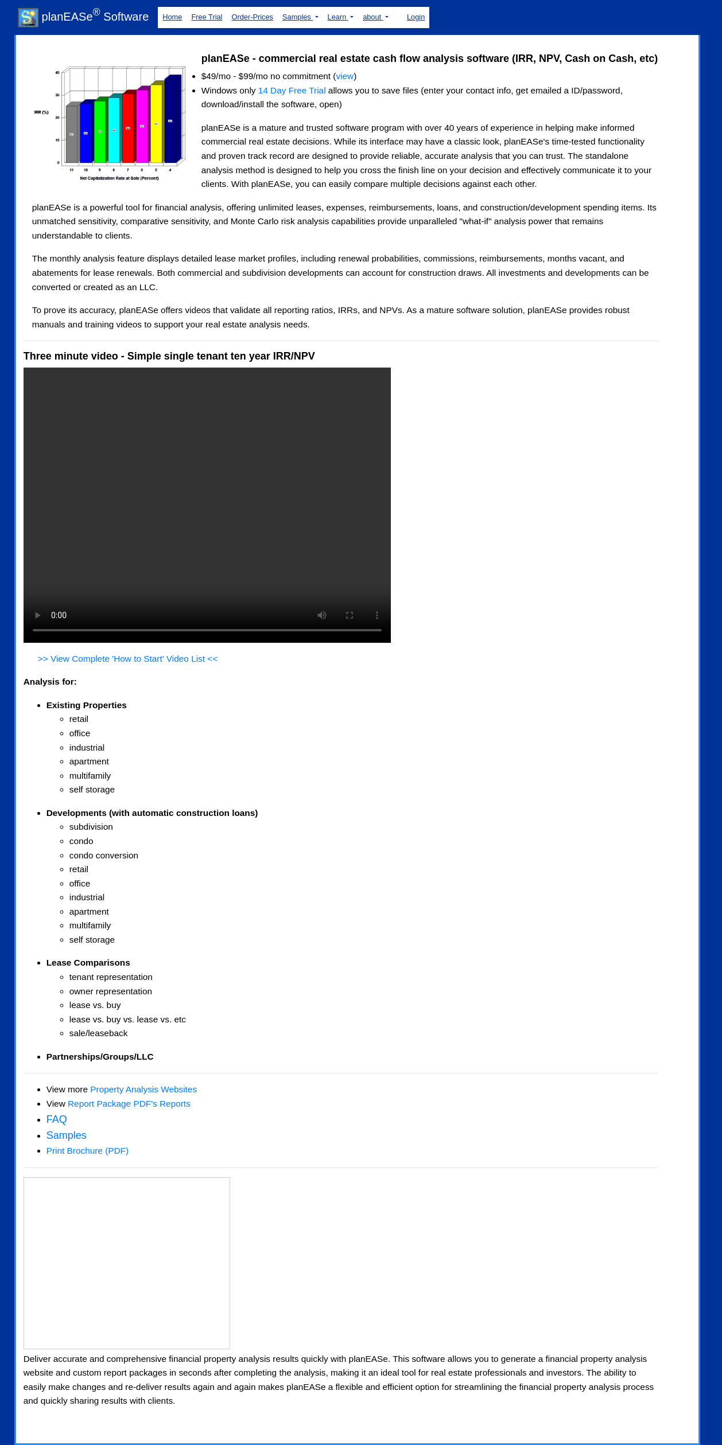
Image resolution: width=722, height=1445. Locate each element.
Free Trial (206, 17)
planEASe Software (83, 17)
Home (172, 17)
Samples (297, 17)
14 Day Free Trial (292, 90)
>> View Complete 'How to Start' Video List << (128, 658)
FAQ (56, 1119)
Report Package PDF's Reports (129, 1103)
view (345, 76)
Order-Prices (252, 17)
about (373, 17)
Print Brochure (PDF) (87, 1150)
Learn (338, 17)
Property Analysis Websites (143, 1089)
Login (416, 17)
